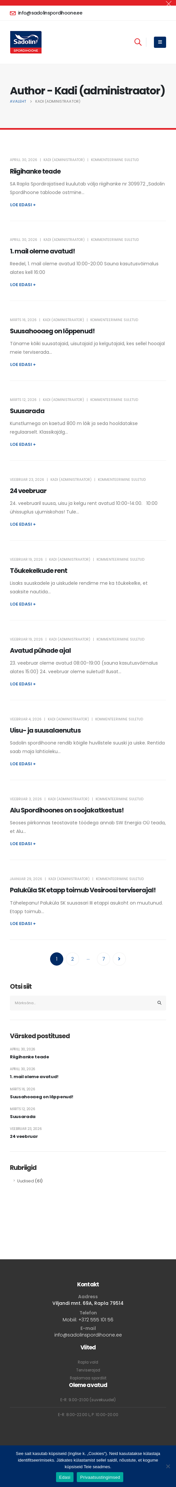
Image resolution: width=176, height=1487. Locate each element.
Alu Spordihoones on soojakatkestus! (67, 810)
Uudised (25, 1181)
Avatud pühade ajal (40, 650)
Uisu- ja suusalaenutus (45, 730)
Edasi (65, 1477)
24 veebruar (28, 490)
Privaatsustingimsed (100, 1477)
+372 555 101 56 (95, 1319)
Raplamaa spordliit (88, 1378)
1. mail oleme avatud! (42, 251)
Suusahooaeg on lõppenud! (52, 331)
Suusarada (27, 411)
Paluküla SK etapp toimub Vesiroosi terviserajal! (83, 890)
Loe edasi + (23, 205)
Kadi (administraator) (64, 159)
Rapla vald (88, 1362)
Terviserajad (88, 1370)
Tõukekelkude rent (38, 570)
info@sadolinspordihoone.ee (88, 1335)
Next (119, 959)
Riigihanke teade (35, 171)
